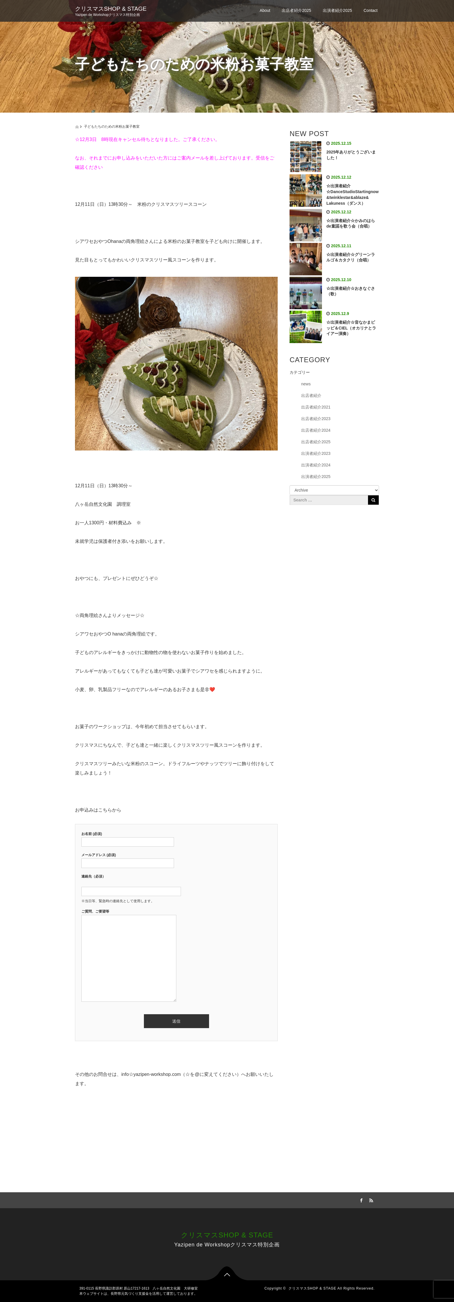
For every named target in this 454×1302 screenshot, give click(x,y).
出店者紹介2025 (296, 10)
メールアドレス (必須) (127, 859)
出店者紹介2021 (315, 407)
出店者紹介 (311, 395)
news (306, 384)
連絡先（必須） (131, 883)
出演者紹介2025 (337, 10)
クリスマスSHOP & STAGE (111, 9)
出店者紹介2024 (315, 430)
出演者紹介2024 (315, 465)
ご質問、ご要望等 (128, 956)
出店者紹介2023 (315, 418)
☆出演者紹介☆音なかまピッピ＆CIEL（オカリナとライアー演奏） (351, 328)
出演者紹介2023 (315, 453)
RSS (370, 1199)
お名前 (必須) (127, 838)
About (265, 10)
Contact (371, 10)
